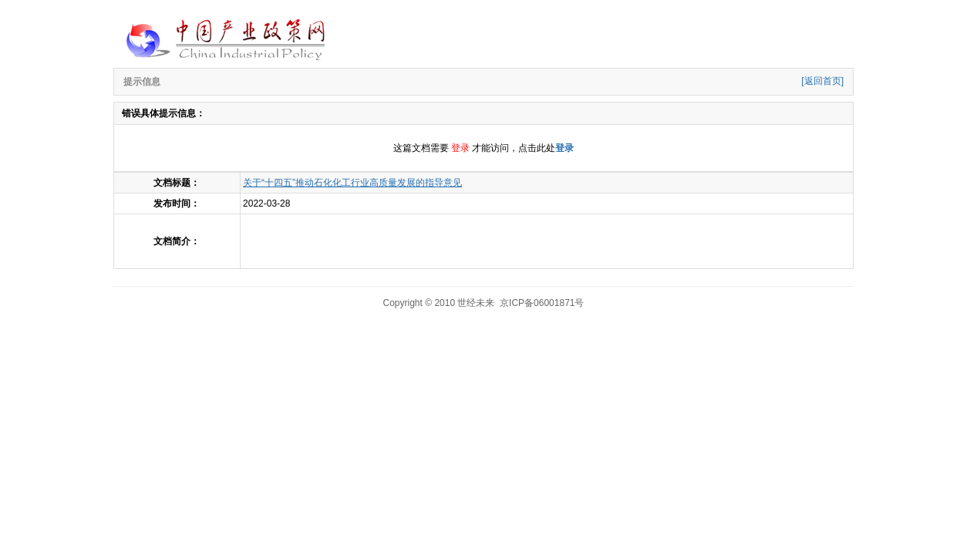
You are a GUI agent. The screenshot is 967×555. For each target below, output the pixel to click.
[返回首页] (822, 81)
